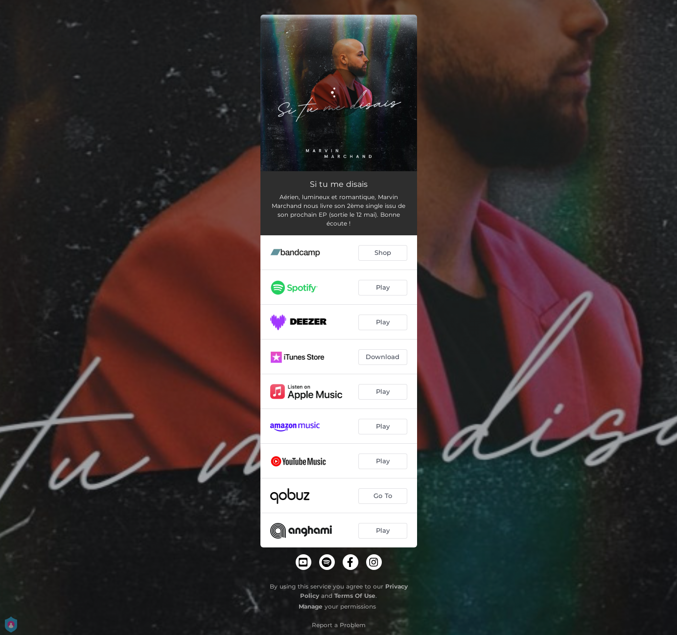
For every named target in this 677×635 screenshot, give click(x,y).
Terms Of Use (354, 595)
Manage (311, 606)
